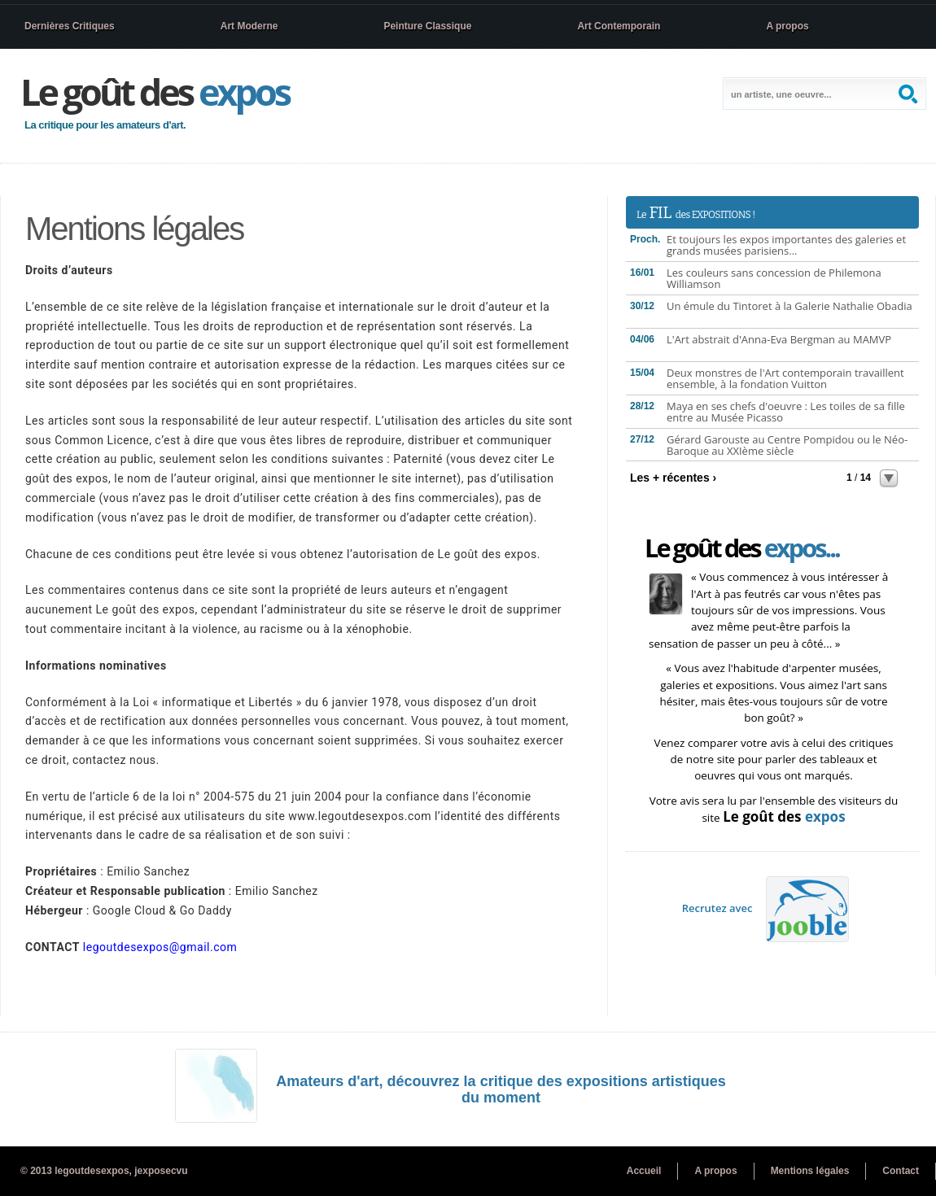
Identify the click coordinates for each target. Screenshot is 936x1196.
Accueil (644, 1170)
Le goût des (154, 91)
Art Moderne (249, 26)
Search (910, 93)
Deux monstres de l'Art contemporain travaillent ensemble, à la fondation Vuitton (785, 378)
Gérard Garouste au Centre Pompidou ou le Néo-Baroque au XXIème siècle (787, 445)
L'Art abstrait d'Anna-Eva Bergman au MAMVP (779, 339)
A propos (787, 26)
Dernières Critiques (69, 26)
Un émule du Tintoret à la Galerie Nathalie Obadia (789, 306)
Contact (900, 1170)
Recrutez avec (766, 908)
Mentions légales (810, 1170)
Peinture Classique (427, 26)
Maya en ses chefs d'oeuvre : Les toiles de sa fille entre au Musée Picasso (786, 411)
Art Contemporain (618, 26)
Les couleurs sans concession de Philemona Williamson (774, 278)
